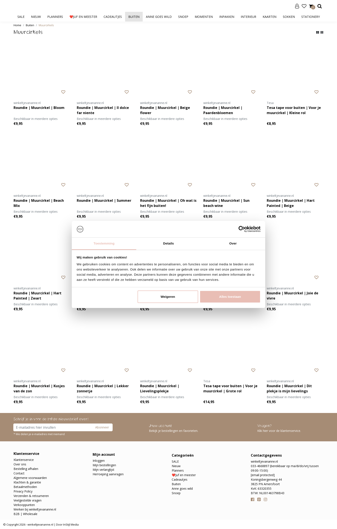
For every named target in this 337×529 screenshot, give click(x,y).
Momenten (204, 17)
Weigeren (168, 296)
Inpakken (226, 17)
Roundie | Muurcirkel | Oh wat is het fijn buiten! (168, 203)
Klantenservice (24, 460)
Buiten (133, 17)
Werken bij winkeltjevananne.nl (35, 509)
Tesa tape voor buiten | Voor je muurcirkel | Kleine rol (294, 110)
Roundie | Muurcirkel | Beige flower (165, 110)
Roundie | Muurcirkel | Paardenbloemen (222, 110)
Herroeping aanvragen (108, 474)
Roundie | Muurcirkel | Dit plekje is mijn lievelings (289, 388)
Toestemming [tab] (104, 243)
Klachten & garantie (27, 482)
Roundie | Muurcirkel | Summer (104, 200)
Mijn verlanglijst (103, 470)
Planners (55, 17)
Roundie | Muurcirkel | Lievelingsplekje (159, 388)
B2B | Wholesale (25, 514)
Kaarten (269, 17)
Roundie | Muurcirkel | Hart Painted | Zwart (37, 296)
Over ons (20, 464)
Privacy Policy (23, 491)
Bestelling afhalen (26, 469)
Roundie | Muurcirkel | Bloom (39, 107)
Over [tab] (233, 243)
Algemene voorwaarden (30, 478)
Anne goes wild (159, 17)
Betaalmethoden (25, 487)
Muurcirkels (46, 25)
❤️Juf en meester (83, 17)
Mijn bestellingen (104, 465)
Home (17, 25)
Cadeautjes (113, 17)
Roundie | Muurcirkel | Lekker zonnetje (103, 388)
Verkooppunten (24, 505)
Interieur (248, 17)
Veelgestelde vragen (27, 500)
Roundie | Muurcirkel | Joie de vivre (292, 296)
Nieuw (36, 17)
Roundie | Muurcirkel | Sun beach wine (226, 203)
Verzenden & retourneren (31, 496)
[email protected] (263, 475)
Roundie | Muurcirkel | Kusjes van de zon (39, 388)
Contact (19, 473)
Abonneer (102, 427)
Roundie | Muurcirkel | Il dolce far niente (103, 110)
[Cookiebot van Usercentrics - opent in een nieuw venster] (241, 229)
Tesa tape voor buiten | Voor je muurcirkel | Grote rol (230, 388)
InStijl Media (71, 524)
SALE (21, 17)
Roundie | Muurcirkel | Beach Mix (39, 203)
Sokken (289, 17)
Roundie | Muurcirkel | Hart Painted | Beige (291, 203)
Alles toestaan (230, 296)
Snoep (183, 17)
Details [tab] (168, 243)
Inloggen (99, 461)
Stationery (310, 17)
